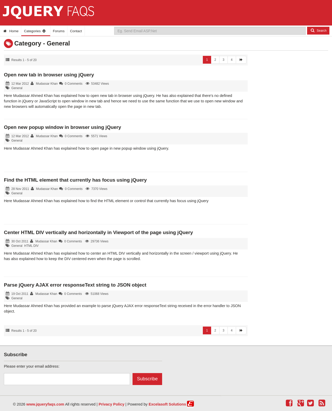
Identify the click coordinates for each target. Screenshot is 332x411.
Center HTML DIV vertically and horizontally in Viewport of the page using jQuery (98, 232)
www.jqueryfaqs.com (45, 404)
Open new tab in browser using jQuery (49, 74)
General (17, 88)
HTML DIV (31, 246)
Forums (59, 31)
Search (318, 30)
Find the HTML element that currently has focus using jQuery (75, 180)
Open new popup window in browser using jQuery (62, 127)
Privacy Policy (111, 404)
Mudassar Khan (47, 83)
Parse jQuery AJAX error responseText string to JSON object (75, 285)
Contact (76, 31)
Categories (35, 31)
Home (10, 31)
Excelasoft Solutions (167, 404)
